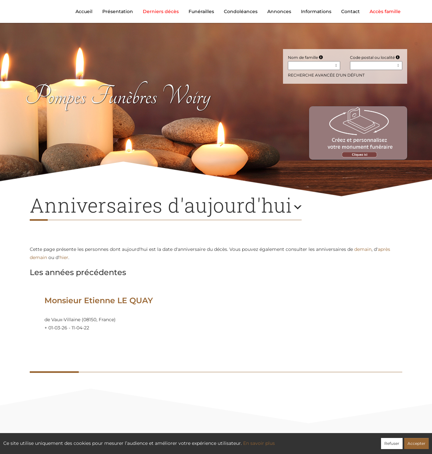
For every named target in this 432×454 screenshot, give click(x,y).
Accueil (83, 11)
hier (63, 257)
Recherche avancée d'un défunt (326, 75)
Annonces (279, 11)
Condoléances (241, 11)
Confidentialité (213, 440)
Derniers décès (161, 11)
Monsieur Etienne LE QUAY (98, 300)
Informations (316, 11)
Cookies (243, 440)
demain (363, 249)
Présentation (117, 11)
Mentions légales (275, 440)
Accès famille (385, 11)
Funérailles (201, 11)
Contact (350, 11)
